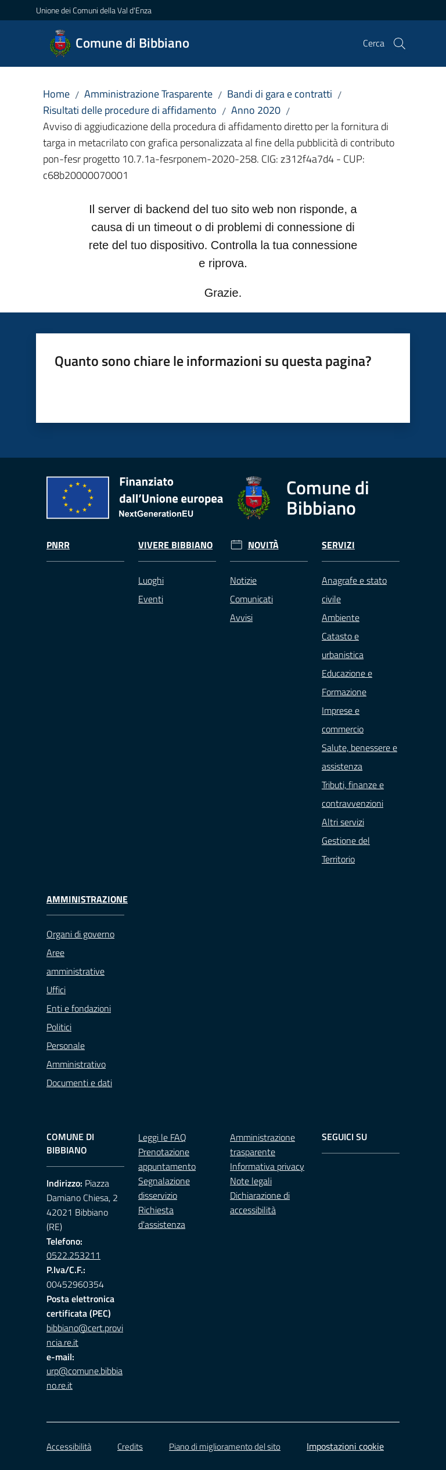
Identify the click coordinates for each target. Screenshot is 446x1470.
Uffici (56, 990)
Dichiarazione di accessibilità (260, 1202)
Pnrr (58, 545)
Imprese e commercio (343, 719)
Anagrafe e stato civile (354, 589)
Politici (58, 1027)
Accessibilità (68, 1446)
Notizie (243, 580)
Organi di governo (80, 934)
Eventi (150, 599)
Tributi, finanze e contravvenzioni (353, 794)
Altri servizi (343, 822)
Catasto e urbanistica (343, 645)
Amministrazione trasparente (262, 1144)
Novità (263, 545)
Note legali (251, 1181)
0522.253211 (73, 1255)
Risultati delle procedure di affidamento (130, 110)
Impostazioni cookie (345, 1446)
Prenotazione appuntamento (167, 1159)
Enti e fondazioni (78, 1008)
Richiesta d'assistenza (161, 1217)
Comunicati (251, 599)
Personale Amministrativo (76, 1054)
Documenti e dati (79, 1083)
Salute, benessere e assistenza (359, 757)
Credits (130, 1446)
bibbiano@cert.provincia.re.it (84, 1335)
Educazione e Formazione (347, 682)
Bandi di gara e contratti (279, 94)
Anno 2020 (255, 110)
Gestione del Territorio (346, 849)
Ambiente (340, 617)
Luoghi (151, 580)
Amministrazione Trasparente (148, 94)
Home (56, 94)
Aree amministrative (75, 962)
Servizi (338, 545)
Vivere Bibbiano (175, 545)
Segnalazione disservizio (164, 1188)
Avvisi (241, 617)
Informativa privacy (267, 1166)
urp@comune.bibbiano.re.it (84, 1378)
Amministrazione (87, 899)
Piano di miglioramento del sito (224, 1446)
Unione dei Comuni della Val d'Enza (94, 10)
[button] (399, 43)
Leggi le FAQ (162, 1137)
